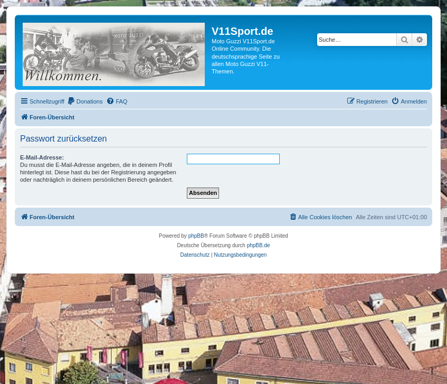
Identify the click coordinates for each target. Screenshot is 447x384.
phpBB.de (258, 245)
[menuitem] (85, 101)
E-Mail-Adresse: (42, 157)
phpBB (196, 236)
